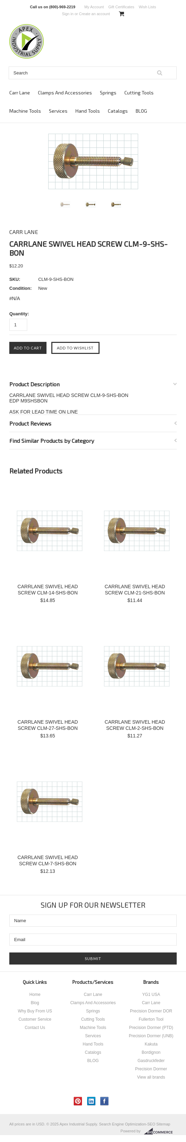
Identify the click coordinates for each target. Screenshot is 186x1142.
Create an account (94, 14)
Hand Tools (87, 111)
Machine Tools (25, 111)
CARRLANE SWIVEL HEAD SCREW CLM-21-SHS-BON (135, 589)
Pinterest (78, 1101)
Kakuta (151, 1044)
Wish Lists (147, 7)
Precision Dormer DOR (151, 1011)
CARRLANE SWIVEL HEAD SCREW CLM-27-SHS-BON (48, 725)
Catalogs (118, 111)
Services (58, 111)
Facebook (104, 1101)
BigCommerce (160, 1131)
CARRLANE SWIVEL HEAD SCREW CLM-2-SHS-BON (135, 725)
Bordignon (151, 1052)
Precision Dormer (151, 1069)
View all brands (151, 1077)
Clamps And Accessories (65, 92)
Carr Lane (19, 92)
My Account (94, 7)
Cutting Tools (139, 92)
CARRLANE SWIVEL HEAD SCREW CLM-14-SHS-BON (48, 589)
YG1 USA (151, 994)
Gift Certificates (121, 7)
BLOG (141, 111)
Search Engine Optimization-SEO (127, 1124)
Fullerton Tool (151, 1019)
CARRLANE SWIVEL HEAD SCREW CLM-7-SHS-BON (48, 860)
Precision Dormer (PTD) (151, 1027)
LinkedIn (91, 1101)
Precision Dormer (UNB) (151, 1035)
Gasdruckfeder (151, 1060)
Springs (108, 92)
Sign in (68, 14)
